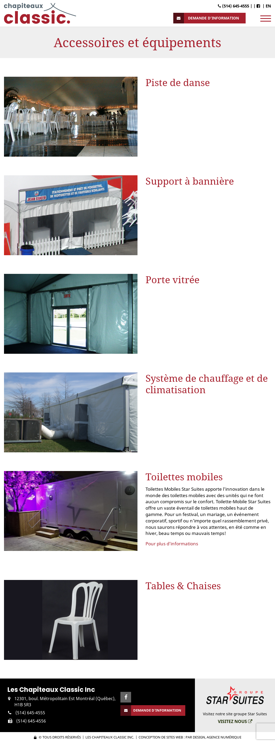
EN (268, 6)
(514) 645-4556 (31, 721)
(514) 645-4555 (30, 713)
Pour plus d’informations (172, 544)
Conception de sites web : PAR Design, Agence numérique (190, 737)
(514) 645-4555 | (235, 6)
